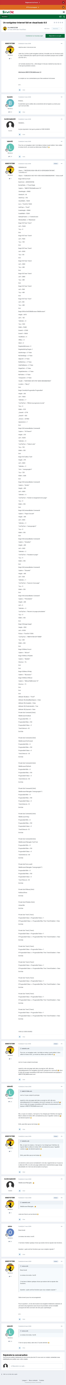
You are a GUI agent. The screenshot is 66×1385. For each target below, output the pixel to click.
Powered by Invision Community (33, 1382)
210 (10, 1241)
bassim (10, 97)
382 (10, 112)
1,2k (10, 156)
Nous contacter (33, 1380)
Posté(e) (24, 43)
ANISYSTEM (14, 27)
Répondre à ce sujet (55, 36)
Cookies (41, 1380)
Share (47, 28)
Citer (24, 90)
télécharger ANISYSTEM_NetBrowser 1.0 (29, 72)
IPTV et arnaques (31, 7)
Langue (24, 1380)
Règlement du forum (31, 2)
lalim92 (10, 141)
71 (10, 58)
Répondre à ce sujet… (18, 1366)
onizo (10, 1226)
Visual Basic (22, 29)
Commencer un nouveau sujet (34, 36)
